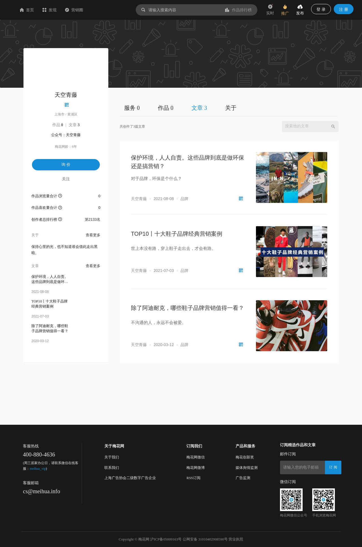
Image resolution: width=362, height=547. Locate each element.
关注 (66, 179)
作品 (57, 125)
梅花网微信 (195, 457)
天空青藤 (139, 198)
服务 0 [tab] (132, 108)
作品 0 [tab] (165, 108)
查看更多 (93, 235)
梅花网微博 (195, 468)
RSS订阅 (193, 478)
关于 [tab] (230, 108)
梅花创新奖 (245, 457)
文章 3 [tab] (199, 108)
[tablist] (229, 107)
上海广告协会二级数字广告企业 (130, 478)
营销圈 (108, 10)
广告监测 (243, 478)
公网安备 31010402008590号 (205, 539)
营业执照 (236, 539)
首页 (60, 10)
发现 (83, 10)
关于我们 (111, 457)
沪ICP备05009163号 (166, 539)
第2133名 (92, 219)
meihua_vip (38, 469)
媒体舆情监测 (247, 468)
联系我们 (111, 468)
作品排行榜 (238, 10)
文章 (74, 125)
